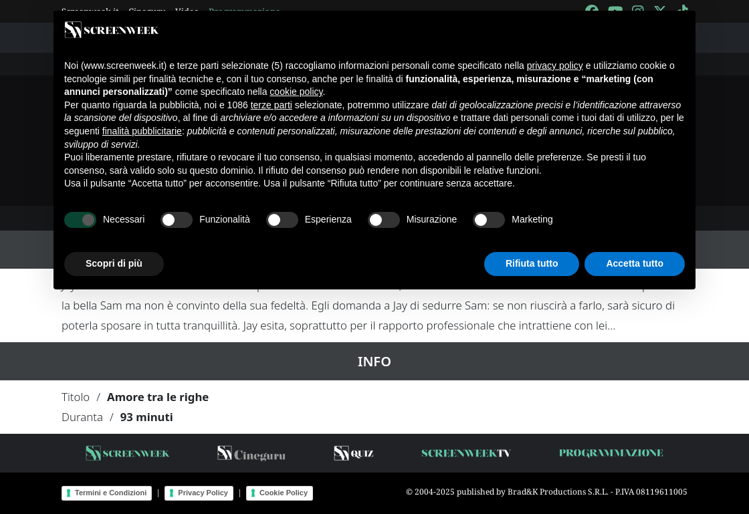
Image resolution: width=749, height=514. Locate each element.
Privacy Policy (203, 493)
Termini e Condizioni (110, 493)
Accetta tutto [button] (634, 263)
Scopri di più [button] (114, 263)
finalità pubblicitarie (142, 131)
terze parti (271, 105)
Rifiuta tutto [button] (532, 263)
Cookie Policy (283, 493)
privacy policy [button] (555, 65)
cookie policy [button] (296, 91)
